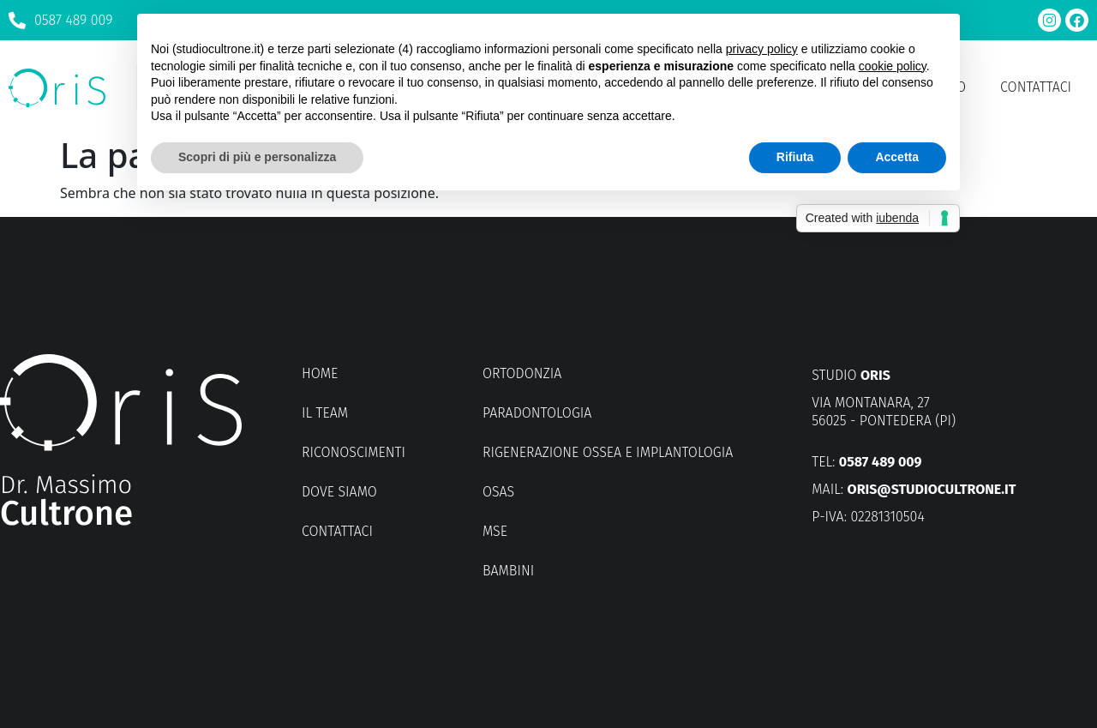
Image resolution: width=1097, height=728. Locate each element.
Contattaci (1035, 87)
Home (320, 373)
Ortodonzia (522, 373)
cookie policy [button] (892, 66)
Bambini (508, 571)
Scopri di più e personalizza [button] (257, 157)
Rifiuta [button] (795, 157)
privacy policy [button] (762, 49)
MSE (495, 531)
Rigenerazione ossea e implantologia (608, 452)
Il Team (325, 413)
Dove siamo (339, 492)
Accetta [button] (897, 157)
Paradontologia (537, 413)
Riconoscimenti (353, 452)
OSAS (498, 492)
